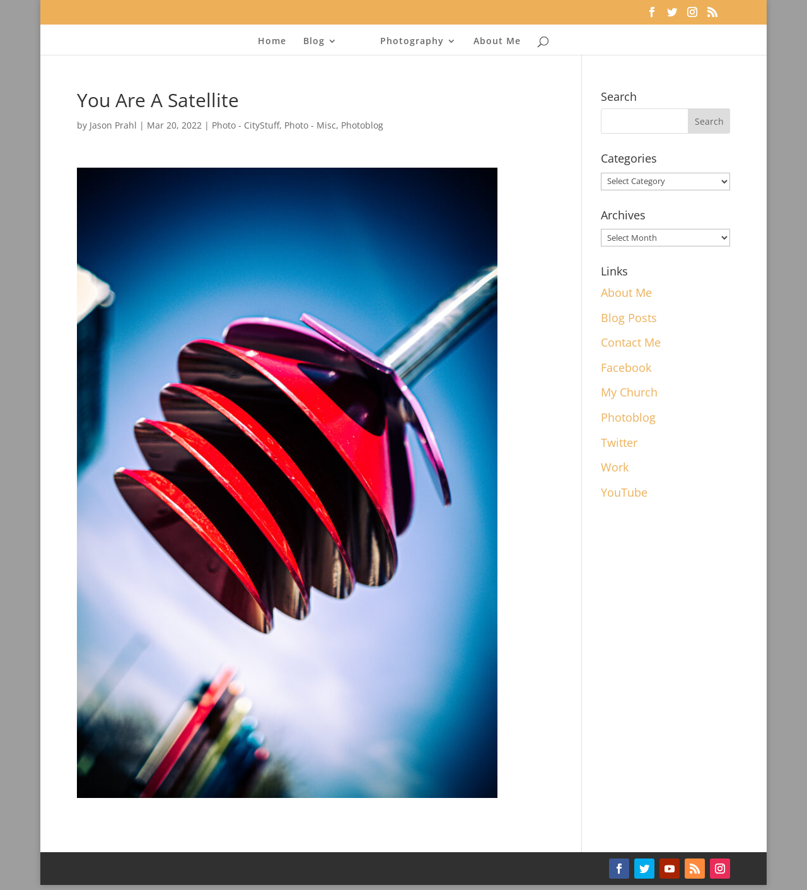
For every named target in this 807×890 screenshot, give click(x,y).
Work (615, 467)
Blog (314, 42)
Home (272, 42)
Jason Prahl (113, 125)
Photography (412, 42)
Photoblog (362, 125)
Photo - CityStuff (245, 125)
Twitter (619, 442)
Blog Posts (629, 317)
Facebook (626, 367)
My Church (629, 392)
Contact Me (631, 342)
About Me (497, 42)
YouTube (624, 492)
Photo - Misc (310, 125)
